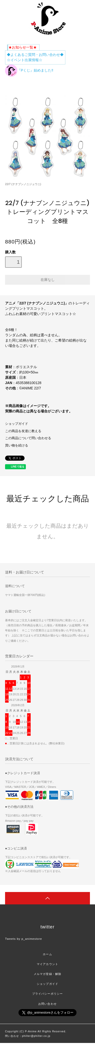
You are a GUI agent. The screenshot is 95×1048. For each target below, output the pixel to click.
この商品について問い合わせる (28, 438)
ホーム (47, 954)
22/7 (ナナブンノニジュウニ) (23, 184)
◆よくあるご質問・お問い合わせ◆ (35, 55)
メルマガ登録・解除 (47, 973)
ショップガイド (16, 424)
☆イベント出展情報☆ (24, 60)
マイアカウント (47, 964)
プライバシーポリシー (47, 993)
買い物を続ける (16, 445)
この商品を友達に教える (23, 431)
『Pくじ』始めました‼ (29, 70)
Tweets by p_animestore (23, 938)
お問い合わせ (47, 1003)
